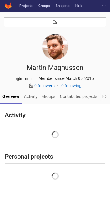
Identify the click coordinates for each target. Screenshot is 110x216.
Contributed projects (78, 96)
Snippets (62, 6)
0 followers (44, 85)
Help (79, 6)
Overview (10, 96)
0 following (71, 85)
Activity (31, 96)
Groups (44, 6)
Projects (26, 6)
